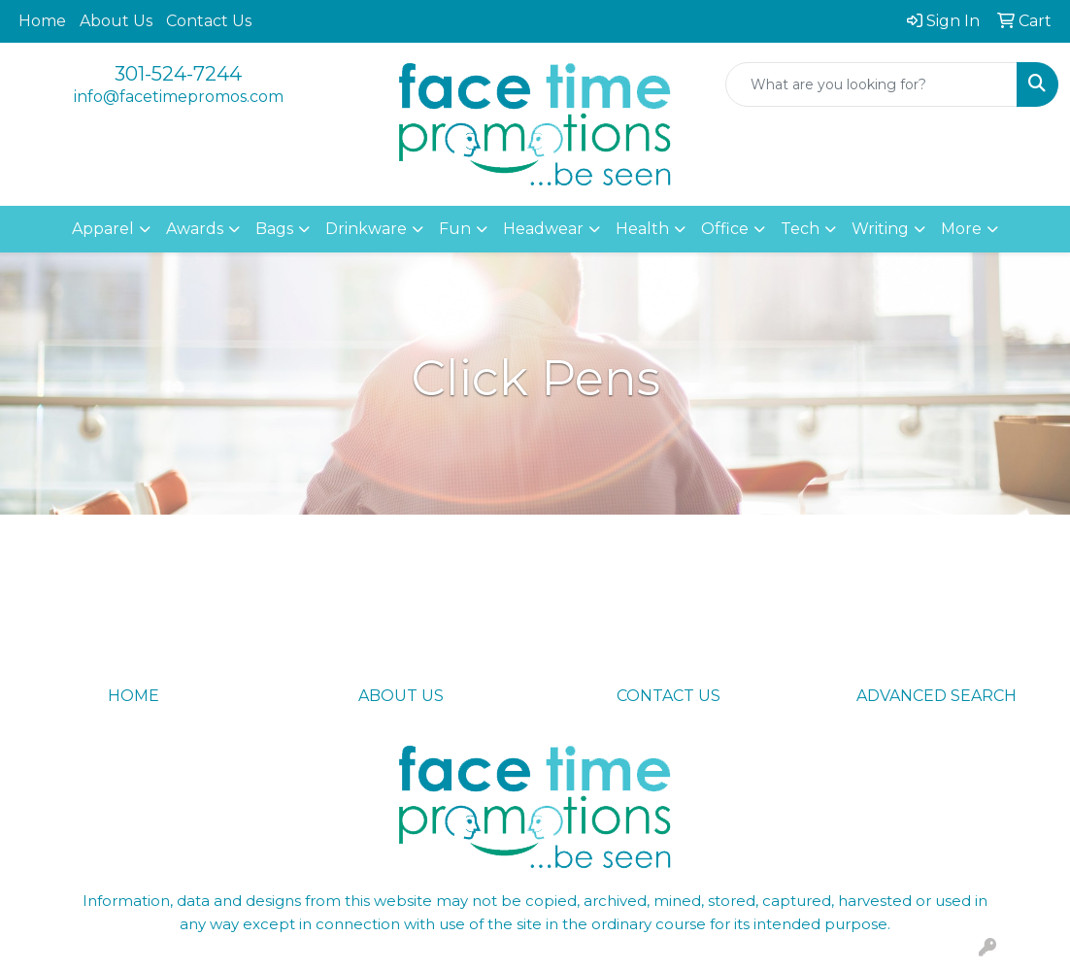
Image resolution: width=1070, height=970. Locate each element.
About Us (116, 21)
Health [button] (642, 228)
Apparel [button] (103, 228)
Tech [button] (800, 228)
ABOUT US (401, 695)
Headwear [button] (543, 228)
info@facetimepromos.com (179, 96)
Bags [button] (274, 228)
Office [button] (725, 228)
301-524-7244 (178, 73)
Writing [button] (880, 228)
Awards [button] (194, 228)
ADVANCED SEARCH (936, 695)
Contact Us (208, 21)
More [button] (961, 228)
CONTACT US (668, 695)
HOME (133, 695)
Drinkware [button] (366, 228)
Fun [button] (455, 228)
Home (42, 21)
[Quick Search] (871, 84)
